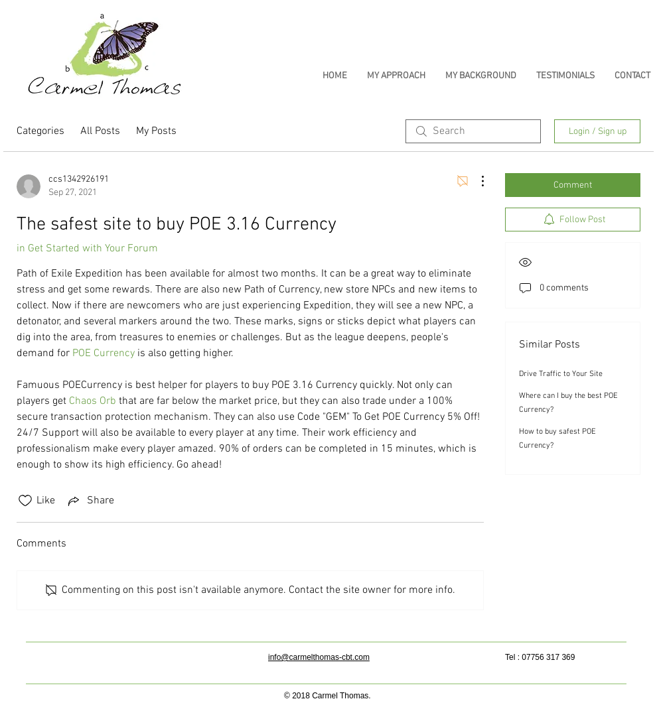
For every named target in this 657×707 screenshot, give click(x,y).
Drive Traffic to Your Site (561, 374)
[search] (473, 131)
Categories (40, 131)
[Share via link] (90, 501)
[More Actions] (476, 181)
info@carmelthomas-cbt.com (319, 657)
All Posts (100, 131)
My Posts (156, 131)
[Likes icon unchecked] (25, 501)
